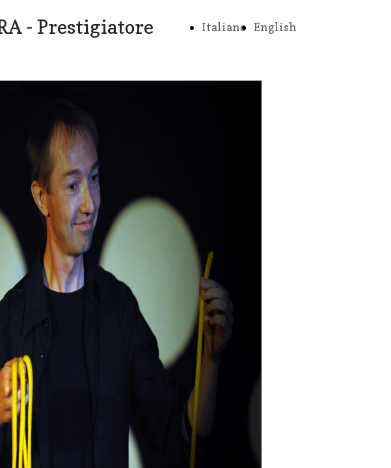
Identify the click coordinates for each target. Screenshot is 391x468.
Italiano (224, 27)
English (275, 27)
